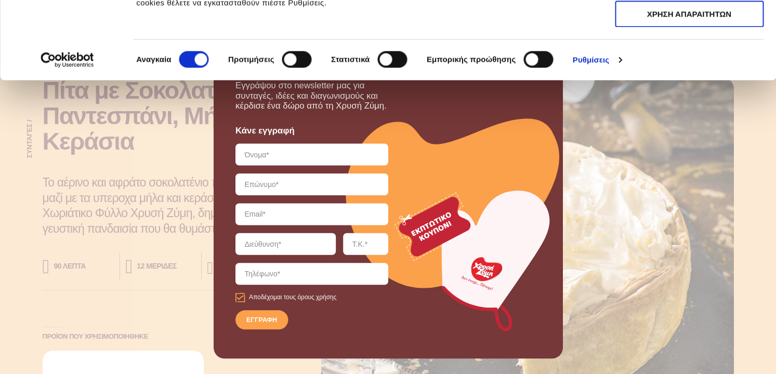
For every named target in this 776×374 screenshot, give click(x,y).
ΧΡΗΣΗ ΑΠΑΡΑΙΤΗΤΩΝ (689, 56)
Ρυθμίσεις (591, 132)
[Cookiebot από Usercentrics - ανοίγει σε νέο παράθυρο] (67, 132)
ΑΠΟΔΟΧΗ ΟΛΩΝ (689, 25)
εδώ (432, 62)
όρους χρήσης (316, 297)
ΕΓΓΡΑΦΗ (261, 320)
